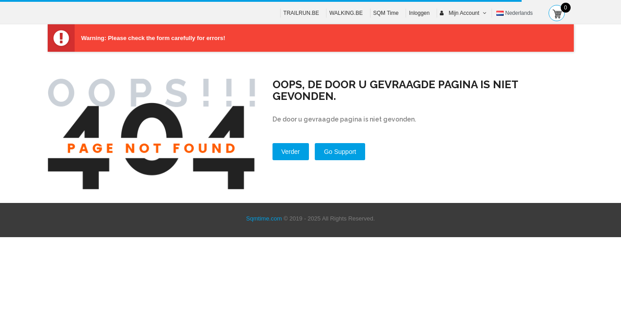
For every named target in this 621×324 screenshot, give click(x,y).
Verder (290, 151)
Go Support (340, 151)
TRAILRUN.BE (301, 13)
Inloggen (419, 13)
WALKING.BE (345, 13)
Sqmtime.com (263, 218)
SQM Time (386, 13)
